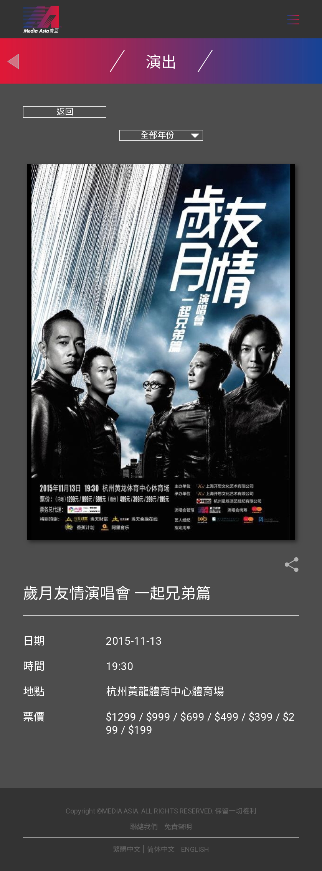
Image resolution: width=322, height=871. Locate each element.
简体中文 (161, 849)
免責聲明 (178, 827)
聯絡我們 (144, 827)
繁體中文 (126, 849)
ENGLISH (195, 849)
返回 (64, 112)
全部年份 (157, 135)
